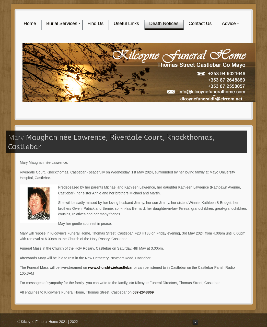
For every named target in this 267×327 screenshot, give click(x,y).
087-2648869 (143, 292)
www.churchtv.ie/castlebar (110, 267)
